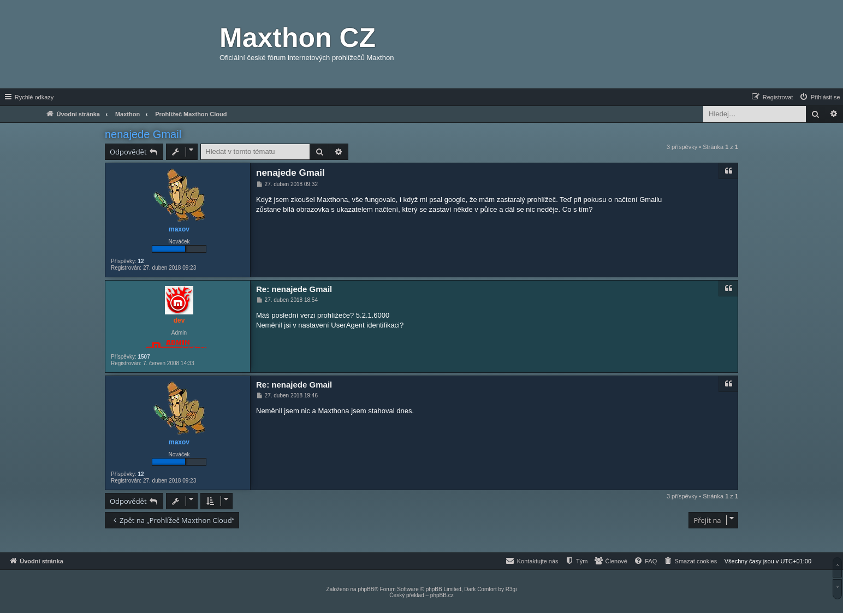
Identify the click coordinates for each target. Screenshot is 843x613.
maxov (179, 229)
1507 (144, 357)
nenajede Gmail (143, 134)
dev (179, 320)
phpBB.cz (442, 595)
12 (141, 261)
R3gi (511, 589)
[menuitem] (819, 97)
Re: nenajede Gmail (294, 289)
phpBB (366, 589)
